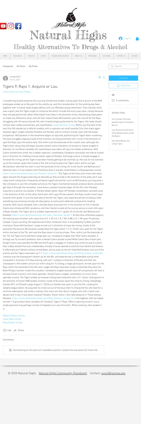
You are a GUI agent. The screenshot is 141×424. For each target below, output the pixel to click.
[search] (123, 66)
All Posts (21, 66)
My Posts (33, 66)
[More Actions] (102, 77)
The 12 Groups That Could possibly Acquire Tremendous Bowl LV (122, 122)
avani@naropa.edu (113, 373)
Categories (8, 66)
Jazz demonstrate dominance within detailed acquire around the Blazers (123, 133)
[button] (137, 38)
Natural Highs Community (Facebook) (63, 373)
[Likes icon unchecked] (5, 330)
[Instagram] (10, 26)
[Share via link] (19, 330)
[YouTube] (3, 26)
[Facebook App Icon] (18, 26)
